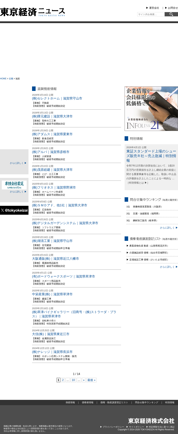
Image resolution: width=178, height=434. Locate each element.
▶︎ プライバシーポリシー (112, 427)
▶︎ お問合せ (171, 7)
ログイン (14, 168)
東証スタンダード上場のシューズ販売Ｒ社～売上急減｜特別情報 (151, 155)
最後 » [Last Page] (91, 380)
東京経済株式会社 (151, 421)
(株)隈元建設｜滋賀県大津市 (52, 116)
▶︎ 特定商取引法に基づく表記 (160, 427)
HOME (3, 78)
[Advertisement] (89, 50)
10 (73, 380)
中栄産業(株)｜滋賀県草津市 (52, 294)
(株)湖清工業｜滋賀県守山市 (52, 241)
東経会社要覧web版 (14, 185)
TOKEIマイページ (14, 156)
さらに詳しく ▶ (18, 163)
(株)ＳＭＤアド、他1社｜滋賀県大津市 (59, 205)
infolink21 (151, 108)
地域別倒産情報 (14, 105)
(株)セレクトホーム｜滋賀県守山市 (57, 98)
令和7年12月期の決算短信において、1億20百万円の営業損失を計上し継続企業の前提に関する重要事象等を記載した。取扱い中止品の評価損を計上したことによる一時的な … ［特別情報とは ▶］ (151, 174)
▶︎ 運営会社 (152, 7)
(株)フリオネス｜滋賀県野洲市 (54, 187)
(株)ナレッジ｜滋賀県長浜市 (52, 352)
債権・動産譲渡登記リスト (14, 123)
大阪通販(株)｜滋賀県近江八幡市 (55, 258)
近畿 (11, 78)
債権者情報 (14, 114)
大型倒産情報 (14, 89)
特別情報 (14, 141)
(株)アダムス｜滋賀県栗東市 (52, 134)
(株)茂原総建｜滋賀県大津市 (52, 169)
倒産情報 (14, 96)
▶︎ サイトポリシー (135, 427)
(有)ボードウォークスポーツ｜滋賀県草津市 (63, 276)
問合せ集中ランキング (14, 132)
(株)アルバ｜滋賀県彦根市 (50, 152)
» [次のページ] (84, 380)
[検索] (171, 14)
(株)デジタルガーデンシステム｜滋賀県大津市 (65, 223)
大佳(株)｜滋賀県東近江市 (50, 334)
